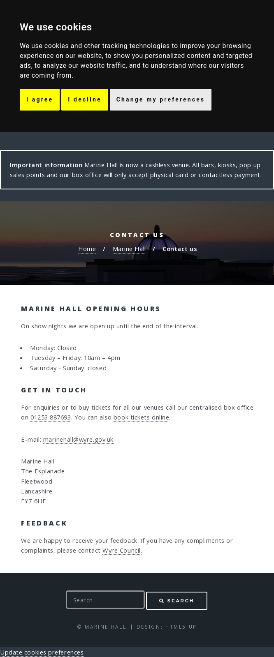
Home (87, 248)
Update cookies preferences (42, 652)
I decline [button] (84, 99)
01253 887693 (50, 417)
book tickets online (141, 417)
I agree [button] (39, 99)
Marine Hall (129, 248)
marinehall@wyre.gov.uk (78, 439)
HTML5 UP (181, 626)
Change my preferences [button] (160, 99)
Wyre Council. (122, 550)
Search (180, 600)
